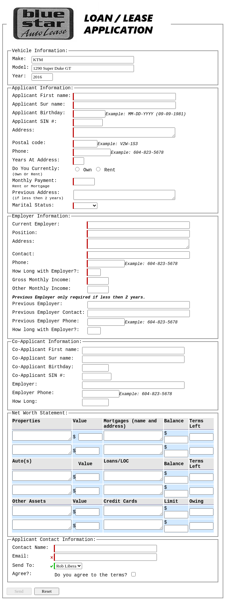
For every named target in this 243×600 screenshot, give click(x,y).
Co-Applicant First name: (45, 349)
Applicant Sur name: (38, 104)
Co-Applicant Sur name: (43, 358)
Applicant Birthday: (38, 113)
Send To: (23, 565)
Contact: (23, 254)
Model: (20, 67)
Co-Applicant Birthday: (43, 367)
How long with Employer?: (45, 329)
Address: (23, 130)
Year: (19, 76)
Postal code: (29, 142)
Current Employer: (36, 224)
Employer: (25, 384)
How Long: (25, 401)
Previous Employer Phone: (45, 321)
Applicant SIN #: (34, 121)
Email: (20, 556)
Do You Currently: (36, 171)
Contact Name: (30, 547)
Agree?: (22, 573)
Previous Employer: (37, 303)
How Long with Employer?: (45, 271)
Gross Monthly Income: (41, 280)
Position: (25, 232)
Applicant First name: (41, 95)
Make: (19, 58)
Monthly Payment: (34, 183)
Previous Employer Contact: (48, 312)
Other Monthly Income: (41, 288)
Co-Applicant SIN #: (38, 375)
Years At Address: (36, 160)
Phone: (20, 151)
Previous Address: (37, 195)
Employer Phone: (33, 392)
